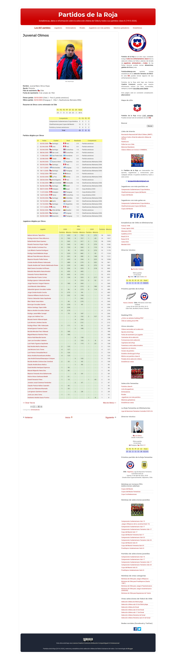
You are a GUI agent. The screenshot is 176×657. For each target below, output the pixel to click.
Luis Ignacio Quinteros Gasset (37, 391)
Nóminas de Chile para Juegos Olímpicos (134, 579)
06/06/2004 (44, 186)
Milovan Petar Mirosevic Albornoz (39, 256)
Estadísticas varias (127, 361)
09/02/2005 (44, 210)
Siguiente (110, 417)
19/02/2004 (44, 173)
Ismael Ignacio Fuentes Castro (37, 328)
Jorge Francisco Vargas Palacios (38, 283)
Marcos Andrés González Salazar (38, 310)
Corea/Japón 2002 (127, 228)
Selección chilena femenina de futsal (133, 615)
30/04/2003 (44, 149)
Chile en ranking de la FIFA (129, 321)
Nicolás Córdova (138, 269)
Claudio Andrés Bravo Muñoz (37, 364)
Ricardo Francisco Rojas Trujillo (38, 244)
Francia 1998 (125, 226)
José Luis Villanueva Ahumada (37, 388)
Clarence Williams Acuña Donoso (38, 295)
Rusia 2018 (125, 239)
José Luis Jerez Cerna (35, 394)
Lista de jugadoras (127, 389)
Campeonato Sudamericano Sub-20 (133, 537)
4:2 (146, 277)
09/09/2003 (44, 164)
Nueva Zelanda (128, 303)
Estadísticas (137, 28)
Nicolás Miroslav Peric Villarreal (38, 331)
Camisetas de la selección (130, 337)
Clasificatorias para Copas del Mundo (133, 192)
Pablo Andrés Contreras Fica (37, 247)
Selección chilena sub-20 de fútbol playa (134, 604)
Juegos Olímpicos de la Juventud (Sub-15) (135, 524)
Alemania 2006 (126, 231)
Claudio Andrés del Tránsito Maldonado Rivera (43, 265)
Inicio (69, 417)
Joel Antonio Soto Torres (36, 349)
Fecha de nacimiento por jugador (132, 334)
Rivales (82, 28)
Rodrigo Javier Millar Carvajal (37, 313)
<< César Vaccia (29, 403)
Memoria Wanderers (127, 147)
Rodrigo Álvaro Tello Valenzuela (38, 325)
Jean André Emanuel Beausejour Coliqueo (41, 358)
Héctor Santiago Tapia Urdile (37, 307)
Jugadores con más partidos (99, 28)
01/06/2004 (44, 183)
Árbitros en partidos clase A (130, 356)
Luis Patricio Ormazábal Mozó (37, 352)
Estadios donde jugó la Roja (130, 353)
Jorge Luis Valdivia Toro (35, 316)
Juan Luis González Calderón (37, 340)
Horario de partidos (127, 351)
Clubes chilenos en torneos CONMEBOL (134, 150)
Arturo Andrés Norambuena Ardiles (39, 355)
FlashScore (125, 141)
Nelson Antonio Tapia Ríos (36, 235)
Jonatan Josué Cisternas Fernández (39, 382)
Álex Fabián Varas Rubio (36, 301)
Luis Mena (138, 435)
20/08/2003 (44, 158)
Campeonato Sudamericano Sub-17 (133, 526)
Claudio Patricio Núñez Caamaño (38, 385)
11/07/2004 (44, 192)
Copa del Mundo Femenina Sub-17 (132, 535)
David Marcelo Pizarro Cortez (37, 277)
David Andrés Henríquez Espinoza (39, 367)
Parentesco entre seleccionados (132, 345)
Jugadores (58, 28)
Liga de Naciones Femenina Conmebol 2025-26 (137, 411)
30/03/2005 (38, 100)
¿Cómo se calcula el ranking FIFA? (132, 318)
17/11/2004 (44, 207)
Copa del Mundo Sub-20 (129, 543)
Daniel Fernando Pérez (35, 379)
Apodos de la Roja (127, 332)
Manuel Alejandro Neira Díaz (37, 370)
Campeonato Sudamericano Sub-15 (133, 521)
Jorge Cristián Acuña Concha (37, 292)
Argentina (130, 472)
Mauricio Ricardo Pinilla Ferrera (38, 259)
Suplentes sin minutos (128, 348)
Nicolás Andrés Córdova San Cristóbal (40, 361)
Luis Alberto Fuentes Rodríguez (38, 250)
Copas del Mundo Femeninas (130, 491)
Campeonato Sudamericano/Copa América (135, 189)
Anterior (28, 417)
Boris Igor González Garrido (37, 304)
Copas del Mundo (127, 195)
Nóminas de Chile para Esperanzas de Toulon (136, 593)
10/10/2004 (44, 201)
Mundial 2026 (125, 244)
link (129, 76)
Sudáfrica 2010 (126, 234)
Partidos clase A (126, 386)
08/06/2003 (44, 152)
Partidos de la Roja (88, 14)
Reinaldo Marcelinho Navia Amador (39, 271)
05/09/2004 (44, 198)
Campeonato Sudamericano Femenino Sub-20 (136, 540)
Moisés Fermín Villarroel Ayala (37, 319)
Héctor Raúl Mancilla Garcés (37, 337)
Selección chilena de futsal (130, 607)
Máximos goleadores (121, 28)
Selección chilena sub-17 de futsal (132, 612)
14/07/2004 (44, 195)
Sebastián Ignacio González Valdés (39, 289)
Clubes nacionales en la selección (132, 329)
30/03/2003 (38, 98)
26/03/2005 (44, 213)
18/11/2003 (44, 171)
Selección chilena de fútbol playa (132, 602)
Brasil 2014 (125, 236)
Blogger (130, 648)
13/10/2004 (44, 204)
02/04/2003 (44, 146)
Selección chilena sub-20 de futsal (132, 610)
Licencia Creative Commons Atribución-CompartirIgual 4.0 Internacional (95, 643)
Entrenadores (71, 28)
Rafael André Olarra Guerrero (37, 241)
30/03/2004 (44, 177)
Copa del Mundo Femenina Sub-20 (132, 545)
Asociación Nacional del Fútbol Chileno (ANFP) (136, 134)
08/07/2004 (44, 189)
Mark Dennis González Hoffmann (38, 268)
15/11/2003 (44, 167)
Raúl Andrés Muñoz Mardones (37, 346)
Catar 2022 (125, 242)
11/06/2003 (44, 155)
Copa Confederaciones (129, 494)
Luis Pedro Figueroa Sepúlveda (38, 343)
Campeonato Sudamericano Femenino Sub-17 (136, 529)
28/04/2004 (44, 180)
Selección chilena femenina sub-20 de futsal (135, 618)
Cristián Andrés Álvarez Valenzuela (39, 262)
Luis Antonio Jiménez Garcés (37, 322)
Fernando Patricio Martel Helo (37, 274)
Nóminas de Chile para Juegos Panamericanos (136, 586)
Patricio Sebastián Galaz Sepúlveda (39, 298)
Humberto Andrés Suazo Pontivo (38, 397)
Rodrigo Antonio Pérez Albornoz (38, 238)
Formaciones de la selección (130, 340)
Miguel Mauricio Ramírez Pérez (38, 334)
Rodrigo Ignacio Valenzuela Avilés (39, 280)
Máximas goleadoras (128, 400)
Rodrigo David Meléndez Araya (38, 253)
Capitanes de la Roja (128, 343)
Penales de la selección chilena (131, 359)
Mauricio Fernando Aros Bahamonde (39, 373)
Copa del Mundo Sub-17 (129, 532)
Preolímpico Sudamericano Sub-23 (132, 548)
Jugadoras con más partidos (130, 397)
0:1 (145, 445)
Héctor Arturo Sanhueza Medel (38, 376)
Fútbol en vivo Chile (127, 144)
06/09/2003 (44, 162)
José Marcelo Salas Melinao (37, 286)
